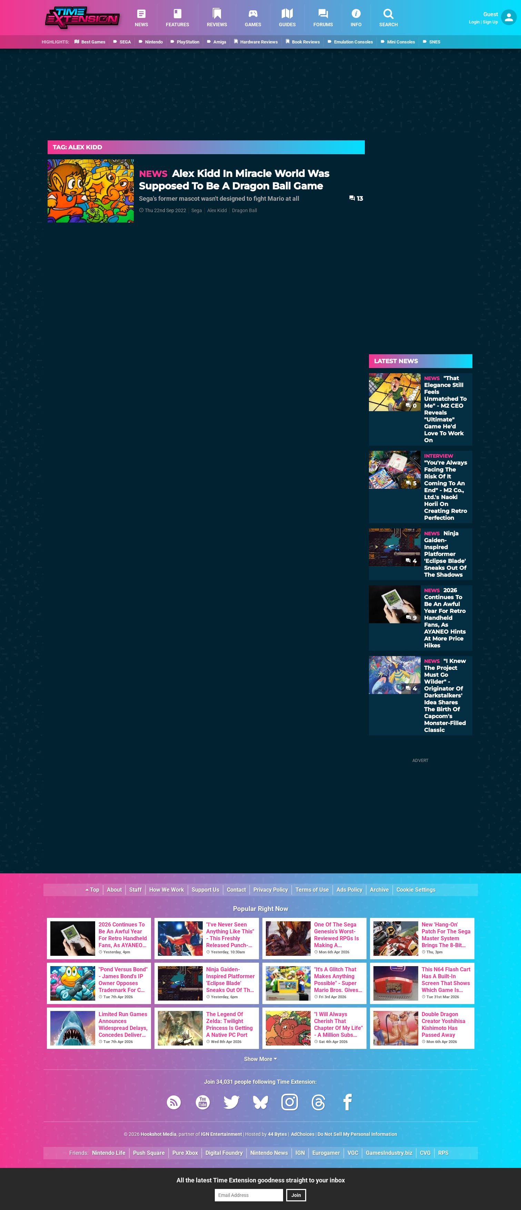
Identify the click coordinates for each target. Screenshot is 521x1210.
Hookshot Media (159, 1134)
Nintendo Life (109, 1153)
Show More (260, 1059)
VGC (353, 1153)
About (114, 889)
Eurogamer (326, 1153)
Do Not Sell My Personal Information (357, 1134)
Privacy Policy (270, 889)
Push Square (149, 1153)
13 (356, 198)
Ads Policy (349, 889)
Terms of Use (312, 889)
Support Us (205, 889)
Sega (196, 211)
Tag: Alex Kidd (77, 147)
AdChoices (302, 1134)
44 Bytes (277, 1134)
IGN (300, 1153)
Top (92, 889)
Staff (135, 889)
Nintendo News (269, 1153)
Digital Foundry (224, 1153)
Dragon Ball (244, 211)
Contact (236, 889)
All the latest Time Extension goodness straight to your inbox (261, 1180)
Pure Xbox (185, 1153)
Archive (379, 889)
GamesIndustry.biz (389, 1153)
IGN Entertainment (221, 1134)
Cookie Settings (416, 889)
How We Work (166, 889)
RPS (443, 1153)
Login (474, 21)
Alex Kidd (217, 211)
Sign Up (490, 21)
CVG (425, 1153)
